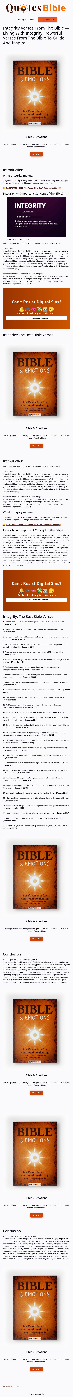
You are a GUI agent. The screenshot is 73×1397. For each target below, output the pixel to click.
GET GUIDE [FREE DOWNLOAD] (36, 154)
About (32, 20)
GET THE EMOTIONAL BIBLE (47, 19)
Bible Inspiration (12, 1386)
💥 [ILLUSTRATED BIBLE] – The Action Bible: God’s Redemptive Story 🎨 (32, 188)
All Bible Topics (21, 20)
